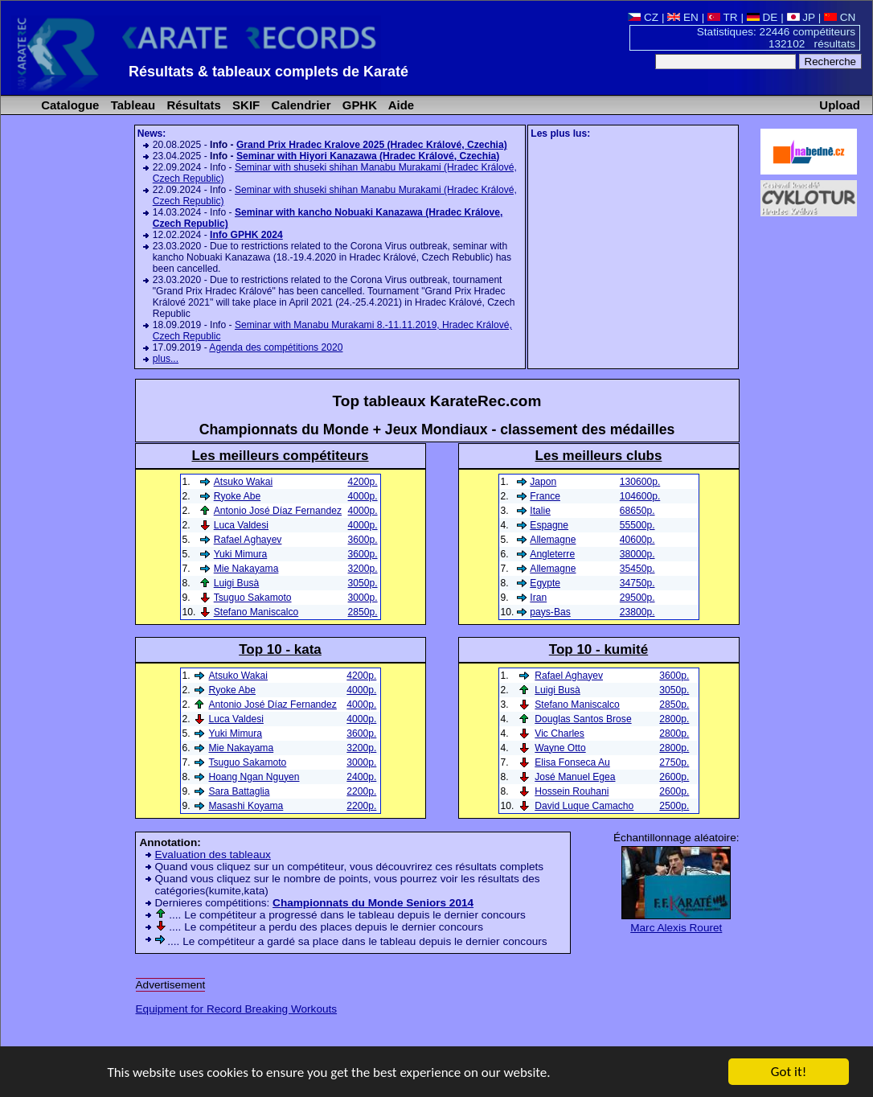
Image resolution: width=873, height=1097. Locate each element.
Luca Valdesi (241, 525)
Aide (399, 105)
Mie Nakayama (246, 568)
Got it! (788, 1072)
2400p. (361, 777)
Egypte (545, 583)
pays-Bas (550, 612)
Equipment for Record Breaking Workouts (237, 1009)
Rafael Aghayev (569, 675)
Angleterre (552, 554)
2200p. (361, 791)
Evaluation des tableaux (213, 854)
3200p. (363, 568)
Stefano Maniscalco (577, 704)
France (545, 496)
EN (683, 17)
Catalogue (68, 105)
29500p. (637, 597)
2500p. (674, 805)
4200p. (363, 481)
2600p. (674, 777)
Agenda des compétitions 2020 (275, 347)
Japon (543, 481)
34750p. (637, 583)
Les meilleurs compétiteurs (279, 455)
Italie (540, 510)
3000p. (363, 597)
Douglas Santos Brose (583, 719)
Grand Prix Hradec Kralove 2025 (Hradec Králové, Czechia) (371, 144)
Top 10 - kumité (598, 649)
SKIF (244, 105)
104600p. (640, 496)
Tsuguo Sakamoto (253, 597)
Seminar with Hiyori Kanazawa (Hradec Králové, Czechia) (367, 156)
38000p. (637, 554)
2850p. (674, 704)
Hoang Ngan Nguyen (254, 777)
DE (762, 17)
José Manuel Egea (575, 777)
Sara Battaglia (239, 791)
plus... (165, 358)
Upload (839, 105)
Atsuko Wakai (243, 481)
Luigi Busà (557, 690)
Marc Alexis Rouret (676, 928)
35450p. (637, 568)
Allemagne (553, 539)
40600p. (637, 539)
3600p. (674, 675)
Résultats (191, 105)
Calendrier (299, 105)
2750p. (674, 762)
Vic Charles (559, 733)
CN (839, 17)
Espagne (549, 525)
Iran (538, 597)
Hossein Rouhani (572, 791)
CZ (643, 17)
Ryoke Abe (237, 496)
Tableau (132, 105)
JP (801, 17)
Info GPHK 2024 (246, 234)
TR (722, 17)
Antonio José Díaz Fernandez (278, 510)
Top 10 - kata (280, 649)
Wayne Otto (560, 748)
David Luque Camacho (584, 805)
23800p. (637, 612)
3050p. (674, 690)
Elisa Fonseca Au (572, 762)
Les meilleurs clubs (598, 455)
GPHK (358, 105)
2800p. (674, 719)
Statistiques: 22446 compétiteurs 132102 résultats (776, 38)
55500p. (637, 525)
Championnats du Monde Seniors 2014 (373, 903)
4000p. (363, 496)
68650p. (637, 510)
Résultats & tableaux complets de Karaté (268, 72)
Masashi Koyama (246, 805)
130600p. (640, 481)
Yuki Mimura (241, 554)
